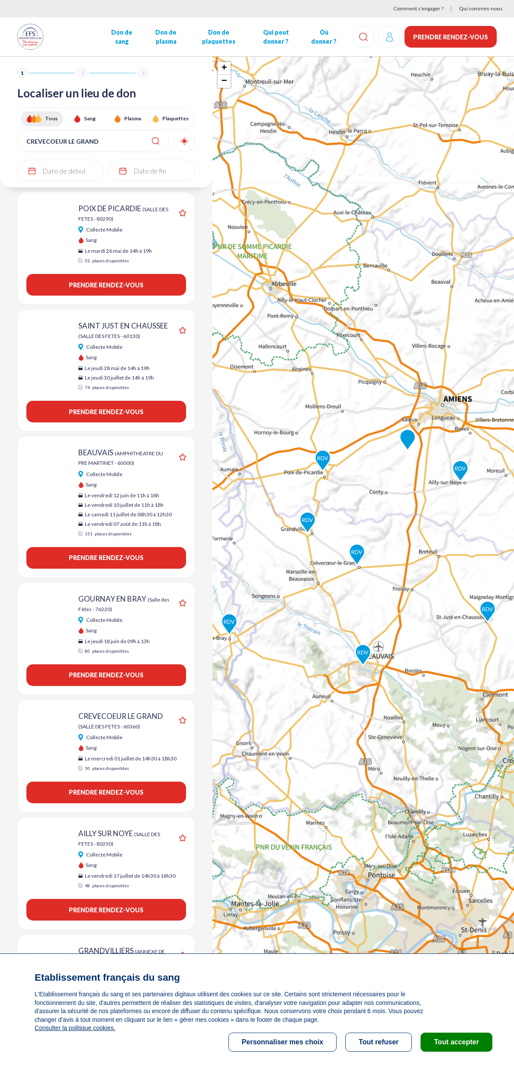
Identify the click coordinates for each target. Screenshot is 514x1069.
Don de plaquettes (218, 37)
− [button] (224, 81)
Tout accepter (456, 1042)
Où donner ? (324, 37)
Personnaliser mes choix (283, 1042)
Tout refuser (378, 1042)
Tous (51, 118)
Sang (90, 118)
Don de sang (121, 37)
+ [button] (224, 68)
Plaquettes (175, 118)
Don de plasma (166, 37)
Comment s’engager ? (418, 8)
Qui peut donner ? (276, 37)
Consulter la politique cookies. (75, 1027)
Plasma (132, 118)
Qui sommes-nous (481, 8)
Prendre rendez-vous (450, 37)
